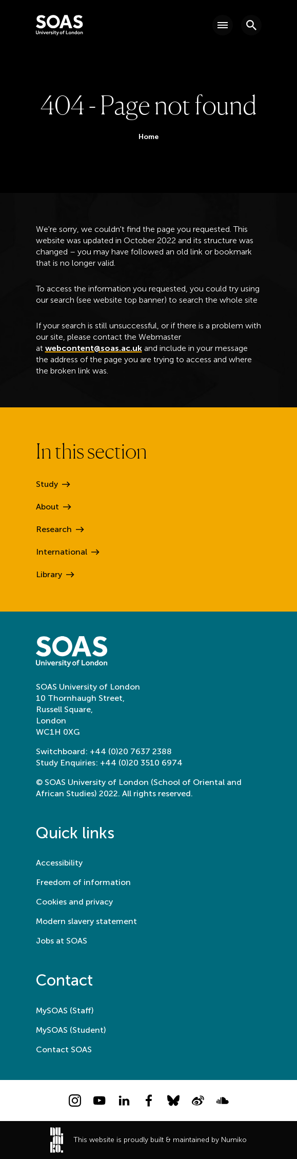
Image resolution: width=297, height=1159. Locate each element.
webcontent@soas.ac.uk (93, 348)
